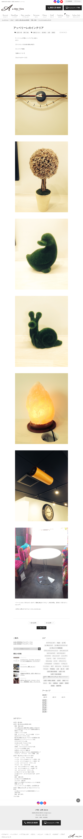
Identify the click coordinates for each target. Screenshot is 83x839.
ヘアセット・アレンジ (20, 745)
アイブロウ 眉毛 (19, 780)
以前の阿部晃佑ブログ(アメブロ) (23, 642)
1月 (62, 697)
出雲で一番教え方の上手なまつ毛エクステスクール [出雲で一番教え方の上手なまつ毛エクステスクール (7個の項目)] (55, 677)
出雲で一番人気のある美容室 (20, 724)
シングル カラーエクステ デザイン (24, 763)
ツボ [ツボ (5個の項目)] (54, 658)
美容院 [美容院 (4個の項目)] (52, 685)
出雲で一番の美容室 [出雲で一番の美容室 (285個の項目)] (56, 674)
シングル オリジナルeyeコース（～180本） (26, 761)
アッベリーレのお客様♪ (21, 748)
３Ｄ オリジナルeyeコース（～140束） (25, 768)
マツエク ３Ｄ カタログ (21, 764)
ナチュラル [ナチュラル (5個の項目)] (49, 661)
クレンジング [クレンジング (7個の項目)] (56, 655)
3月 (44, 697)
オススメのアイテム (20, 741)
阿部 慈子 (17, 794)
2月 (53, 697)
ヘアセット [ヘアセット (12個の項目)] (64, 663)
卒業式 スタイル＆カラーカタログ (24, 746)
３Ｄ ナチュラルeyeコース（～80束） (25, 766)
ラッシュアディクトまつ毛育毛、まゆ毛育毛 (26, 785)
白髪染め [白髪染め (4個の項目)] (55, 683)
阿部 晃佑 (26, 32)
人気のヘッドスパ (19, 732)
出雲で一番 (19, 32)
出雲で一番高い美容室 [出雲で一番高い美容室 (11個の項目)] (49, 680)
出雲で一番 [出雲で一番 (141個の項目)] (62, 671)
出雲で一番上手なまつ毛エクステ (22, 755)
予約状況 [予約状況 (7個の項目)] (52, 669)
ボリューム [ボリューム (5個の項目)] (58, 666)
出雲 (49, 32)
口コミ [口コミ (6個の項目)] (45, 683)
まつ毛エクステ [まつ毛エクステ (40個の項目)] (49, 645)
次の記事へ (49, 623)
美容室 (53, 32)
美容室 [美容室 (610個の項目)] (66, 683)
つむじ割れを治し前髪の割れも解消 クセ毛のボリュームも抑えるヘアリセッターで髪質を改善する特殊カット (27, 729)
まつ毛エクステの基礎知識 (21, 778)
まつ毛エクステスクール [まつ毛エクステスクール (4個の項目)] (61, 645)
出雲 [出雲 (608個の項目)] (67, 669)
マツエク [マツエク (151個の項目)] (46, 669)
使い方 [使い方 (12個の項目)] (62, 669)
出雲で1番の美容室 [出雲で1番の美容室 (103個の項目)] (52, 671)
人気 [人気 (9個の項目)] (58, 669)
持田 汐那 (17, 777)
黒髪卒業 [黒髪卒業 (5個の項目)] (58, 685)
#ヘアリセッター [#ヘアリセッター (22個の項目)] (51, 642)
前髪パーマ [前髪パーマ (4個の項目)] (65, 680)
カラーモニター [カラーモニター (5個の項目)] (61, 653)
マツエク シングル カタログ (23, 757)
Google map (47, 812)
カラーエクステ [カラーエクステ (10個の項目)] (51, 653)
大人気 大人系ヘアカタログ (22, 743)
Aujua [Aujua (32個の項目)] (58, 642)
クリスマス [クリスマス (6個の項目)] (48, 655)
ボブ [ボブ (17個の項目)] (52, 666)
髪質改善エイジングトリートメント (24, 739)
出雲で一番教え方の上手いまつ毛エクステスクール (26, 787)
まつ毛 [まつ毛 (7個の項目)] (63, 642)
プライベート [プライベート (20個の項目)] (62, 661)
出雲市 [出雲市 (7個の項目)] (59, 680)
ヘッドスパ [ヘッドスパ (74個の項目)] (46, 666)
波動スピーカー (36, 32)
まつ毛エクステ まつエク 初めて (23, 772)
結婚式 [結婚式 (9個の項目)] (61, 683)
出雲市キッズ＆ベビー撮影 (21, 750)
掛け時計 (44, 32)
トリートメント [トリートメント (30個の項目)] (61, 658)
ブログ (15, 796)
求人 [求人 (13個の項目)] (50, 683)
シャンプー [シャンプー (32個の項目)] (64, 655)
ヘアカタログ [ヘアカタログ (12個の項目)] (48, 663)
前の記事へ (33, 623)
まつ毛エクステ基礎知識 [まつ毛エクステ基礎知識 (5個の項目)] (56, 648)
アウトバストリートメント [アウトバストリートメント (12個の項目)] (51, 650)
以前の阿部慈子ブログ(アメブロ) (23, 644)
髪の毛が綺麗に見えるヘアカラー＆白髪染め (26, 737)
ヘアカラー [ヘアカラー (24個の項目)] (56, 663)
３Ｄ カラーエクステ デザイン (23, 770)
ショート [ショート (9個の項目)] (49, 658)
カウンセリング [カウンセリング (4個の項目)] (64, 650)
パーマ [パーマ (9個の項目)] (55, 661)
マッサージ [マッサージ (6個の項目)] (66, 666)
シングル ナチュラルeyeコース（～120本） (26, 759)
